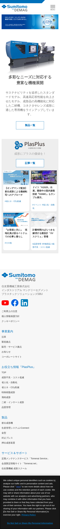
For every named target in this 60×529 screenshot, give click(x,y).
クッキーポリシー (11, 321)
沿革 (4, 337)
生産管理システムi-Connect (15, 428)
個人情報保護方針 (11, 316)
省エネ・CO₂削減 (10, 387)
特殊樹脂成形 (8, 392)
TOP (4, 372)
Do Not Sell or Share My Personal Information (30, 523)
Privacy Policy (29, 515)
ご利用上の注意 (9, 311)
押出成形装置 (8, 443)
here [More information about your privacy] (18, 486)
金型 (4, 433)
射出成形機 (7, 423)
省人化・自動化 (9, 382)
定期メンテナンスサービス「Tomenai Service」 (26, 458)
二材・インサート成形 (13, 402)
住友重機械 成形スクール (14, 468)
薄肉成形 (6, 397)
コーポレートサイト (12, 356)
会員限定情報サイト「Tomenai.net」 (20, 463)
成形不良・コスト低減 (13, 377)
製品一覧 (30, 125)
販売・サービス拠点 (12, 347)
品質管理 (6, 407)
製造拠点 (6, 342)
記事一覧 (30, 163)
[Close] (54, 480)
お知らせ (6, 351)
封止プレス (7, 438)
